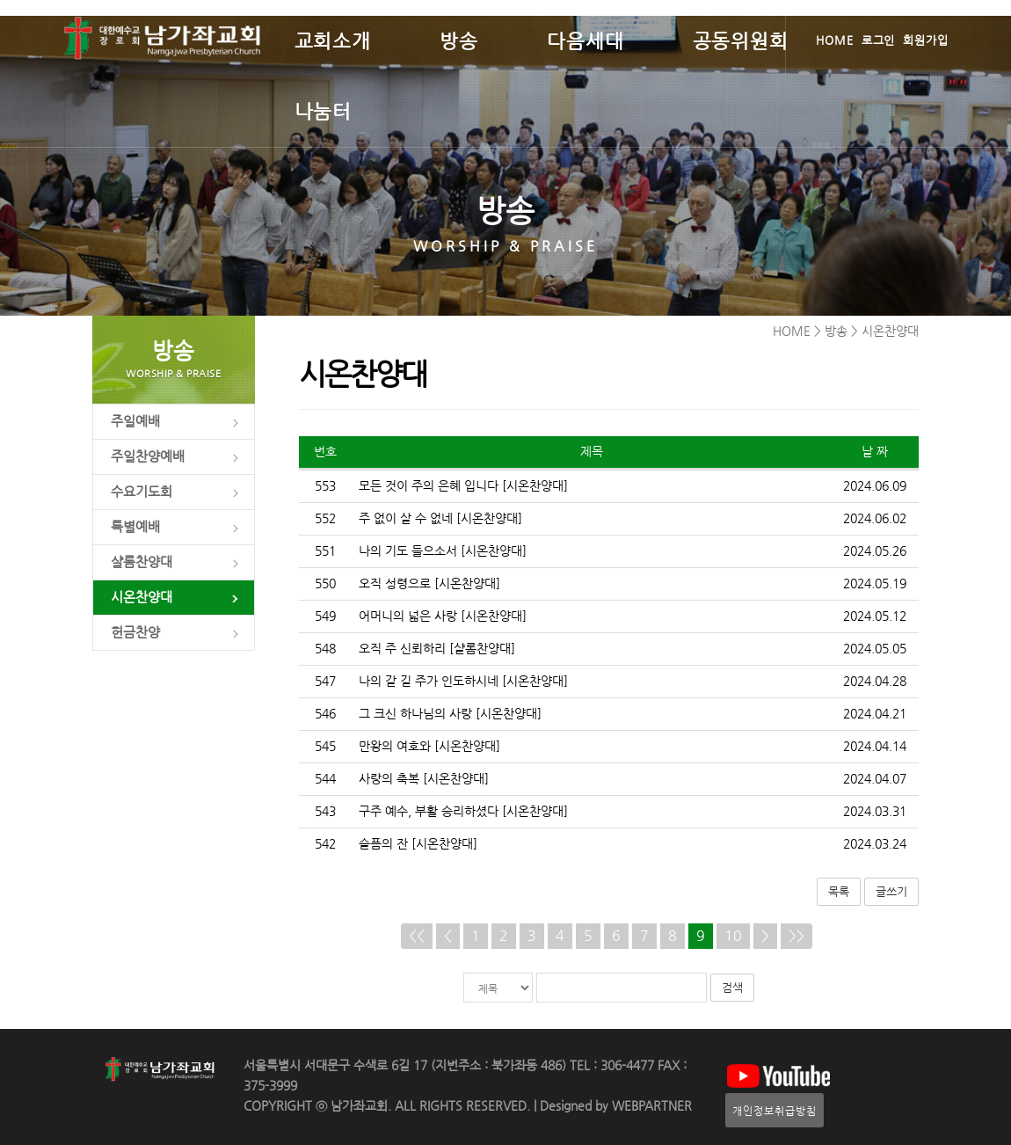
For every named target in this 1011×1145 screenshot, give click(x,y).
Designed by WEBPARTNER (614, 1105)
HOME (835, 40)
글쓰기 (891, 891)
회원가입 (926, 40)
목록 (838, 891)
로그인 (879, 40)
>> (796, 935)
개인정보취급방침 (774, 1110)
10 (733, 935)
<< (417, 935)
